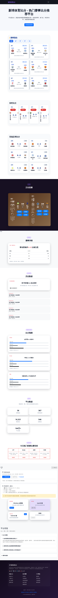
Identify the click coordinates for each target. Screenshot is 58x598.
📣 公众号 (23, 571)
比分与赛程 (5, 535)
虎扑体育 (38, 578)
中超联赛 (38, 580)
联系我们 (35, 592)
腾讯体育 (38, 582)
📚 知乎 (11, 571)
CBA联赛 (24, 578)
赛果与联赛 (5, 555)
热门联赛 (11, 580)
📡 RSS (14, 571)
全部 (11, 41)
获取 (25, 514)
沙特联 (24, 576)
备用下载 (14, 477)
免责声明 (31, 592)
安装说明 (21, 477)
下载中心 (11, 578)
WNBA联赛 (25, 580)
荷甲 (20, 41)
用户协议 (27, 592)
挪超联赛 (25, 584)
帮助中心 (11, 576)
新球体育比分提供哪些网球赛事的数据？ (12, 546)
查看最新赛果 (29, 25)
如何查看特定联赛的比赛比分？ (10, 538)
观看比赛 (19, 211)
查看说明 (54, 467)
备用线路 (25, 214)
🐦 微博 (18, 571)
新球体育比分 (11, 2)
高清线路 (25, 211)
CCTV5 (19, 214)
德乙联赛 (25, 582)
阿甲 (25, 41)
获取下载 (11, 507)
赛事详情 (11, 582)
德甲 (16, 41)
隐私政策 (23, 592)
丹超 (29, 41)
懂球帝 (37, 576)
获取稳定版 (6, 477)
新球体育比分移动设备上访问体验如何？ (12, 550)
